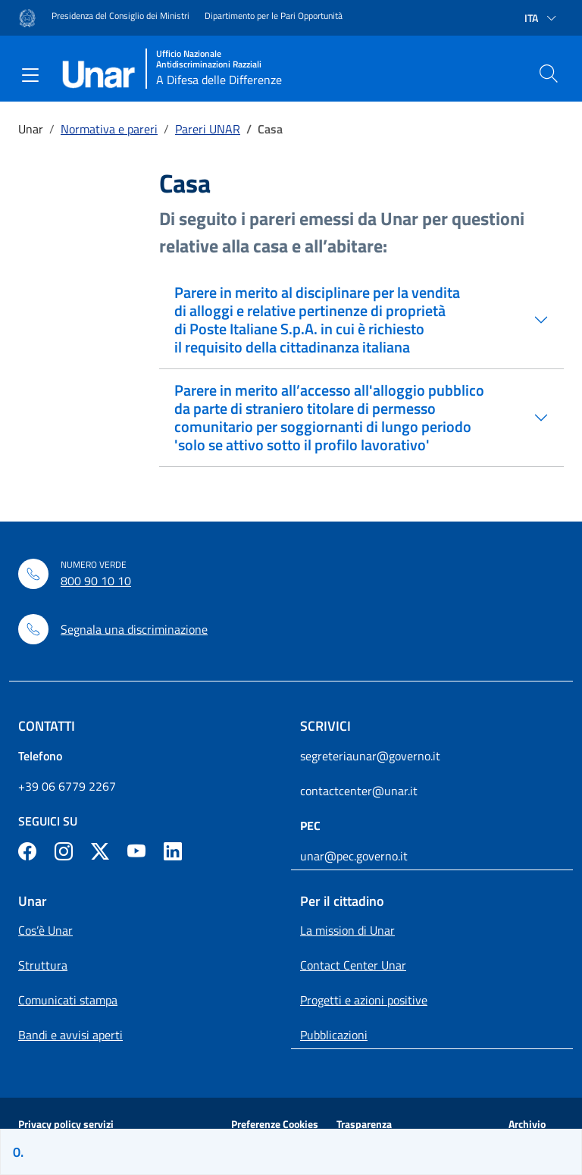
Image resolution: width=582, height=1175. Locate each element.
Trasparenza (364, 1124)
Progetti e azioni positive (363, 1000)
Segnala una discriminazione (134, 629)
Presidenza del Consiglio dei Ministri (120, 16)
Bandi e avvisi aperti (70, 1035)
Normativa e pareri (109, 129)
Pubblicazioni (334, 1035)
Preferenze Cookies (274, 1124)
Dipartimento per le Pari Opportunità (274, 16)
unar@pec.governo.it (354, 856)
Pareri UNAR (207, 129)
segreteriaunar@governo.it (370, 756)
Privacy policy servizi (66, 1124)
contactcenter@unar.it (359, 791)
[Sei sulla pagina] (291, 1152)
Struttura (42, 965)
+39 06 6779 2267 (67, 786)
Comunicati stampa (67, 1000)
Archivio (527, 1124)
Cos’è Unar (45, 930)
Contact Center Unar (353, 965)
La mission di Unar (347, 930)
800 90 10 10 (96, 581)
